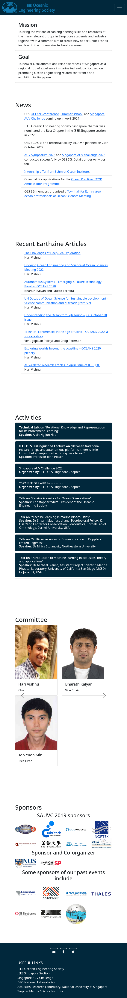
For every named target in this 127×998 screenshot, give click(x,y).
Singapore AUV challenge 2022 (83, 155)
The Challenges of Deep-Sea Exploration (52, 253)
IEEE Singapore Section (33, 973)
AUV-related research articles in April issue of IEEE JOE (62, 365)
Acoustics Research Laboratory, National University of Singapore (62, 987)
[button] (54, 951)
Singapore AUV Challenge (35, 978)
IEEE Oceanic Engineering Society (40, 969)
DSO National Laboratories (36, 982)
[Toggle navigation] (119, 7)
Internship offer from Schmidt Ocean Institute (56, 172)
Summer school (71, 114)
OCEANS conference (45, 114)
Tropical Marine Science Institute (40, 991)
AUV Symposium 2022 (39, 155)
